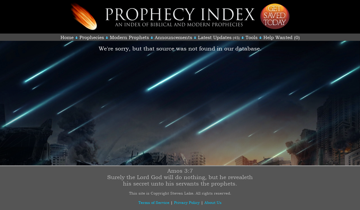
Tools (252, 37)
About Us (213, 202)
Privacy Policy (187, 202)
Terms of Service (153, 202)
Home (67, 37)
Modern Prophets (129, 37)
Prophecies (91, 37)
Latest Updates (215, 37)
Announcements (173, 37)
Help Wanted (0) (281, 37)
